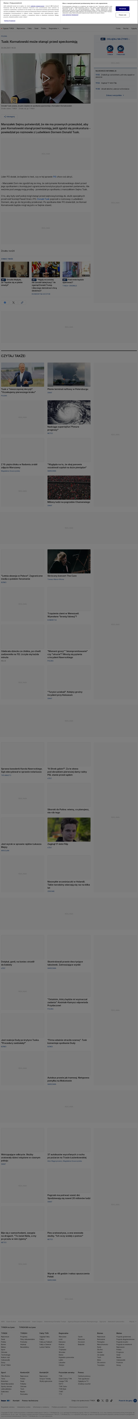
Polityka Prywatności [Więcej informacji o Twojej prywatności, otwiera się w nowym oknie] (9, 20)
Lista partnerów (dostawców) (70, 14)
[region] (69, 12)
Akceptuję (122, 8)
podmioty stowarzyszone (37, 6)
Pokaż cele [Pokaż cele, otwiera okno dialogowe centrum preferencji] (122, 15)
